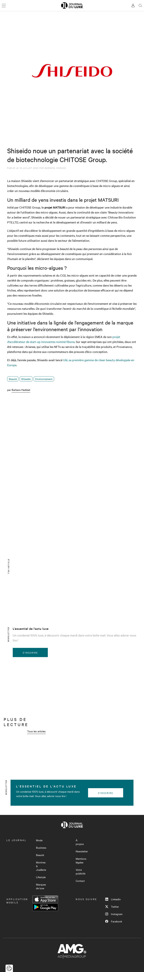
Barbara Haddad (55, 167)
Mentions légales (81, 860)
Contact (80, 881)
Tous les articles (36, 731)
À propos (80, 842)
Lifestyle (41, 877)
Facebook (113, 921)
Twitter (112, 906)
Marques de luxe (41, 886)
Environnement (43, 379)
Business (41, 847)
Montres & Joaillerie (41, 866)
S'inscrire (30, 652)
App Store (45, 899)
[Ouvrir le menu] (3, 5)
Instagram (113, 914)
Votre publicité (80, 871)
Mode (39, 840)
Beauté (13, 379)
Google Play (45, 907)
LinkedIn (113, 899)
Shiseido (26, 379)
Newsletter (82, 851)
